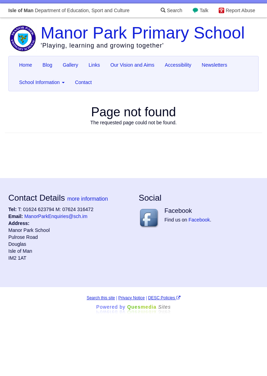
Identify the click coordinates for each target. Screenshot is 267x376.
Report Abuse (240, 10)
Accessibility (178, 65)
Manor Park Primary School (143, 33)
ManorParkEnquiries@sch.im (56, 216)
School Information (42, 82)
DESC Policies (164, 297)
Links (94, 65)
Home (25, 65)
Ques (149, 307)
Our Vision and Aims (132, 65)
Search (171, 10)
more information (87, 199)
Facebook (199, 220)
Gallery (70, 65)
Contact (83, 82)
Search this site (101, 297)
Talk (204, 10)
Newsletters (214, 65)
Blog (47, 65)
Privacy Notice (131, 297)
